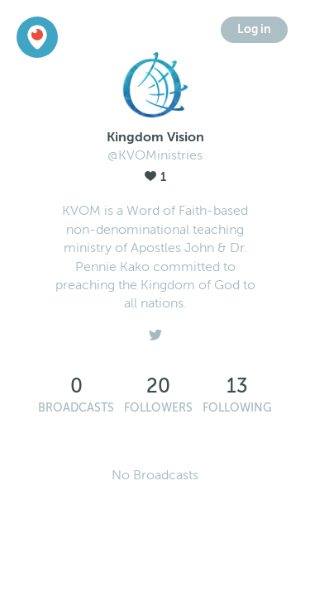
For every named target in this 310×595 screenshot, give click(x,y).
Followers (158, 408)
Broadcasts (76, 408)
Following (237, 408)
